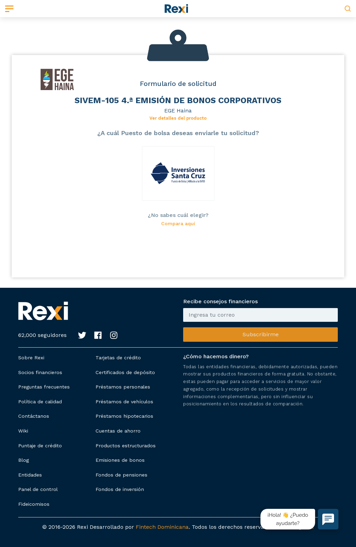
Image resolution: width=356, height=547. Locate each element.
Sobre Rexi (31, 357)
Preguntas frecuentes (44, 387)
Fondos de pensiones (121, 475)
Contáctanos (33, 416)
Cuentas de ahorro (118, 431)
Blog (23, 460)
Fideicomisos (33, 504)
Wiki (23, 431)
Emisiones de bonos (120, 460)
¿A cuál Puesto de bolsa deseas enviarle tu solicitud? (178, 132)
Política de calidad (40, 401)
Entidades (30, 475)
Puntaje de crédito (40, 445)
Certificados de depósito (125, 372)
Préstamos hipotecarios (124, 416)
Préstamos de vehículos (124, 401)
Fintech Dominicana (162, 527)
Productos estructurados (126, 445)
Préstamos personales (123, 387)
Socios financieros (40, 372)
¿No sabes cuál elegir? (178, 215)
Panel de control (38, 489)
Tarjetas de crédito (118, 357)
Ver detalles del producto (178, 118)
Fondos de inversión (120, 489)
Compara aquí (178, 223)
